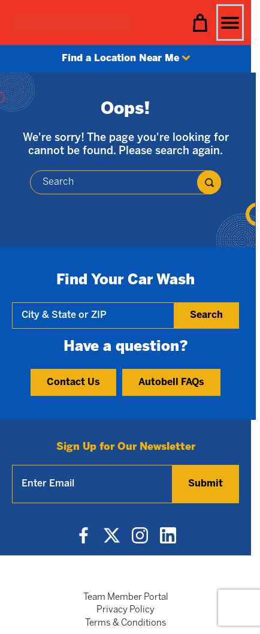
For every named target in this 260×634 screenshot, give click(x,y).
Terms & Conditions (126, 623)
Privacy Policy (125, 610)
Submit (205, 483)
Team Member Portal (125, 597)
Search (206, 315)
